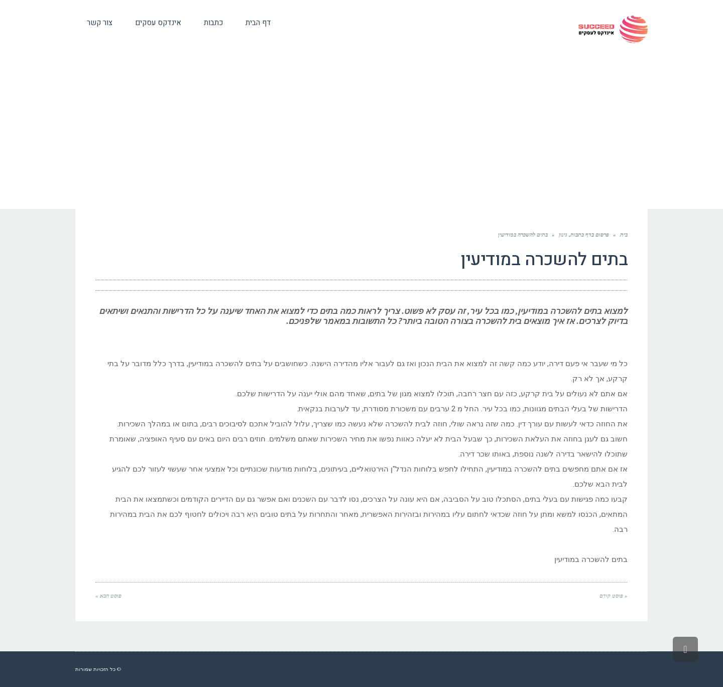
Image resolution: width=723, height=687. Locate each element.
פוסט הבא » (108, 596)
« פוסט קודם (613, 596)
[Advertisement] (361, 133)
